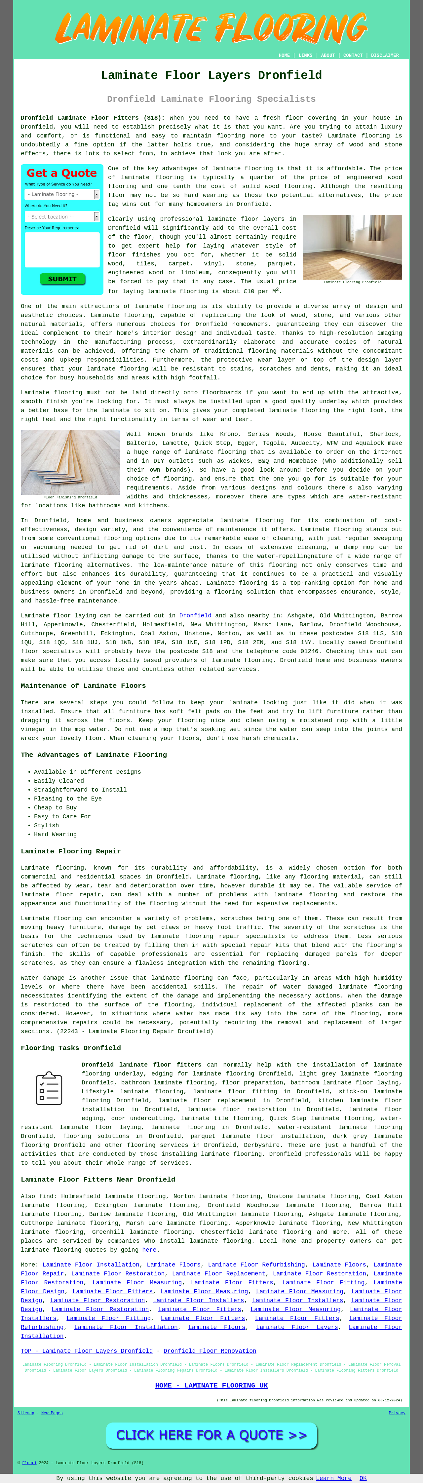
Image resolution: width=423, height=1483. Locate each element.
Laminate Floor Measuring (137, 1282)
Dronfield (195, 615)
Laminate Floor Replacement (218, 1273)
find (46, 1196)
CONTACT (353, 55)
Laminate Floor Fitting (323, 1282)
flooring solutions (96, 1136)
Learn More (334, 1478)
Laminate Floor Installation (91, 1265)
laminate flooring (165, 306)
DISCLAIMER (385, 55)
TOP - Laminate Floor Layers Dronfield (87, 1351)
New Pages (52, 1413)
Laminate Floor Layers (297, 1327)
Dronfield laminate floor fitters (142, 1065)
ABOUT (328, 55)
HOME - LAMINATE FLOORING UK (211, 1385)
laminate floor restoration (237, 1109)
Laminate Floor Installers (198, 1300)
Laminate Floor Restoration (118, 1273)
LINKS (305, 55)
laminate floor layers (246, 219)
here (149, 1250)
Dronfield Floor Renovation (210, 1351)
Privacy (397, 1413)
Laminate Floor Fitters (232, 1282)
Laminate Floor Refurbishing (256, 1265)
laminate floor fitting (235, 1091)
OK (363, 1478)
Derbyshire (262, 1145)
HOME (284, 55)
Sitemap (26, 1413)
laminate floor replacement (207, 1100)
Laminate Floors (174, 1265)
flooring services (157, 1145)
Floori (29, 1463)
